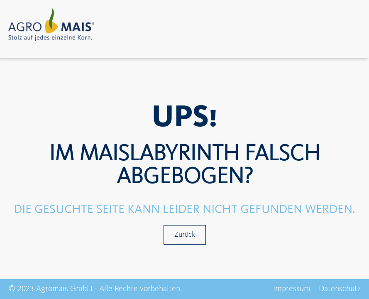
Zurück (184, 234)
